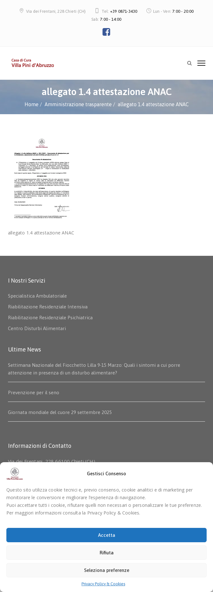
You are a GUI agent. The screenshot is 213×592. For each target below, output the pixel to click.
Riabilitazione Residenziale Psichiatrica (50, 317)
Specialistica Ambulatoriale (37, 296)
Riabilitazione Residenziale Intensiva (48, 306)
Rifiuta (107, 552)
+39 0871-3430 (124, 11)
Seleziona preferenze (106, 570)
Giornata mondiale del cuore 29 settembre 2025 (60, 412)
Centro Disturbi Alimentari (37, 328)
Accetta (106, 535)
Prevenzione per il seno (33, 392)
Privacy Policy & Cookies (103, 583)
